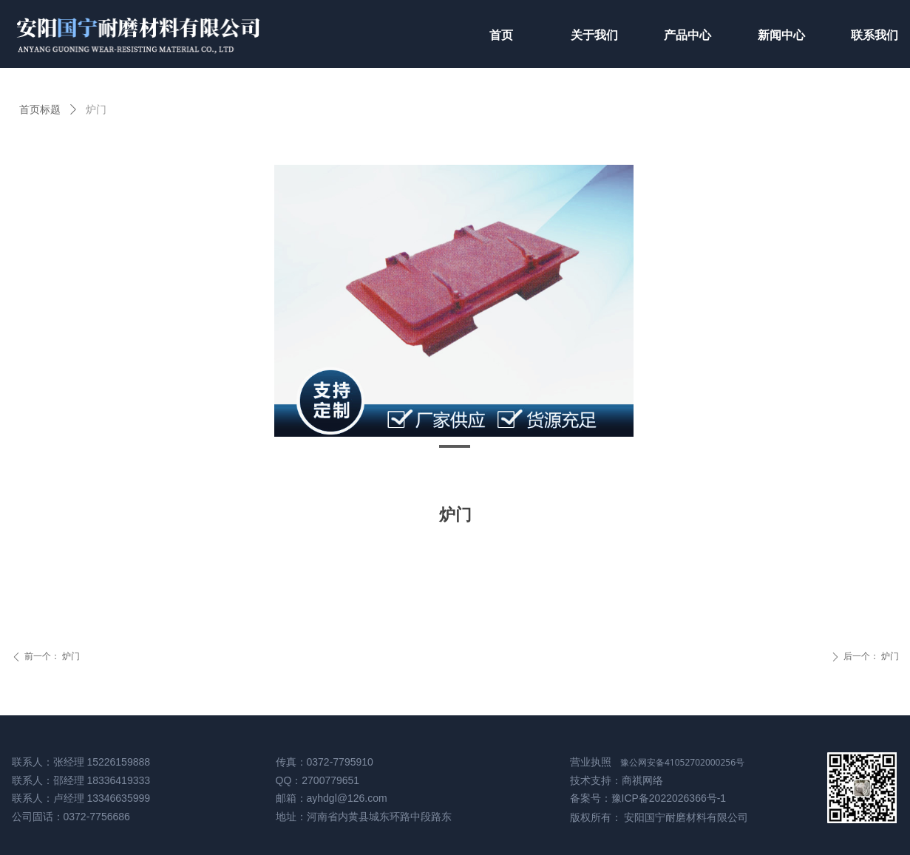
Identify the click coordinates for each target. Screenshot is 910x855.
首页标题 (40, 109)
